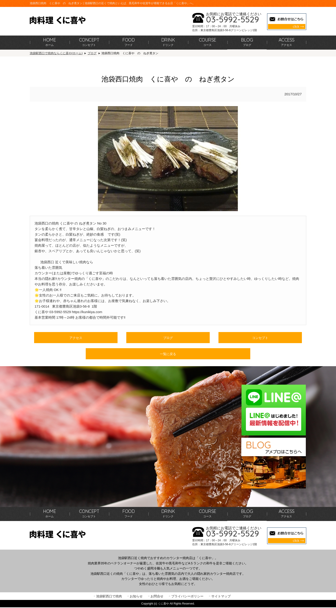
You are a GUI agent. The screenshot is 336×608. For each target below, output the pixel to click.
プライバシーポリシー (187, 597)
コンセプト (89, 42)
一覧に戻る (168, 354)
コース (207, 42)
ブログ (247, 42)
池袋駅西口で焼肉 (109, 597)
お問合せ (156, 597)
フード (128, 42)
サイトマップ (221, 597)
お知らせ (136, 597)
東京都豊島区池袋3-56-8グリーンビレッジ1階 (228, 30)
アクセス (287, 42)
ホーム (49, 42)
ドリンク (168, 42)
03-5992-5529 (232, 19)
